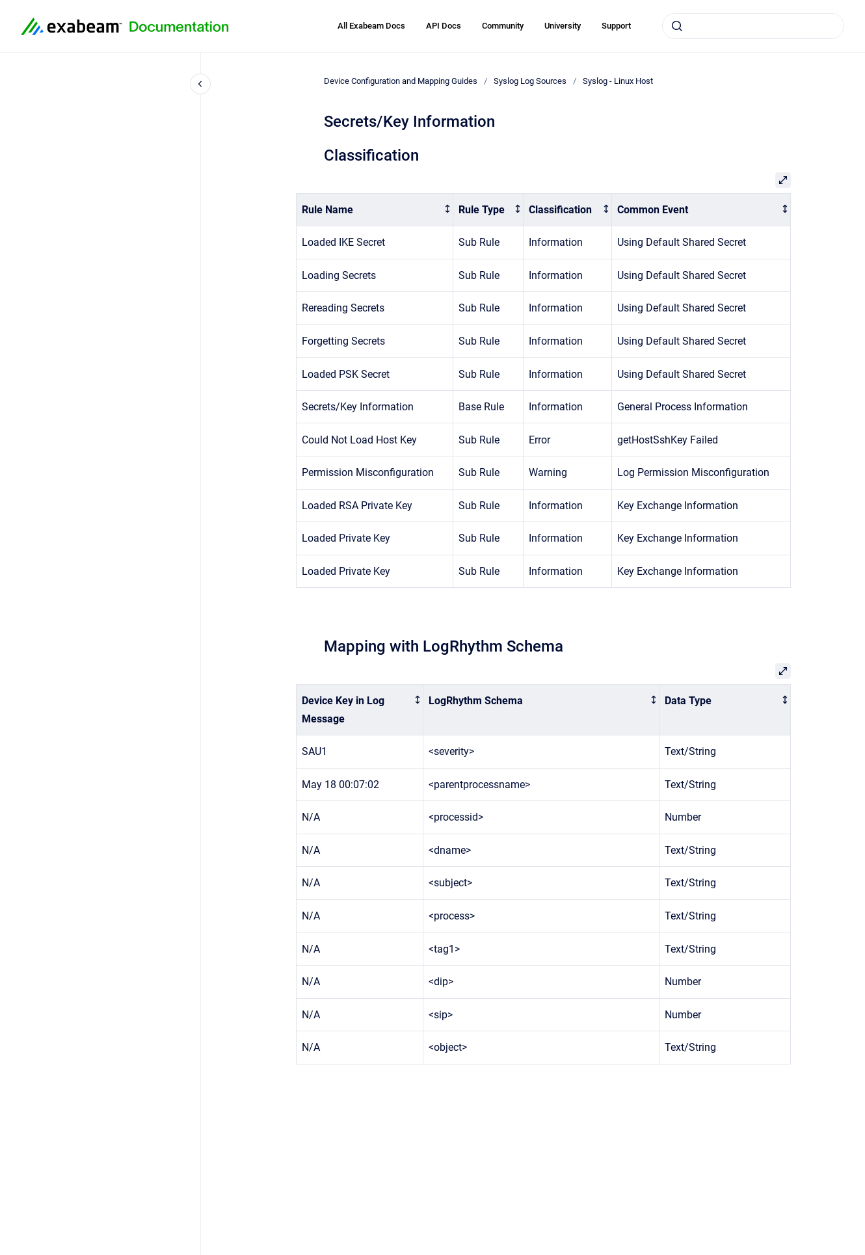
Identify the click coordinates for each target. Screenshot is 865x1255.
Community (503, 26)
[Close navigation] (200, 83)
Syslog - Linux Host (618, 81)
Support (616, 26)
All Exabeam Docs (371, 26)
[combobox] (753, 26)
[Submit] (677, 26)
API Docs (443, 26)
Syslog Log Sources (530, 81)
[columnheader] (375, 209)
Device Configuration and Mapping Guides (400, 81)
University (562, 26)
